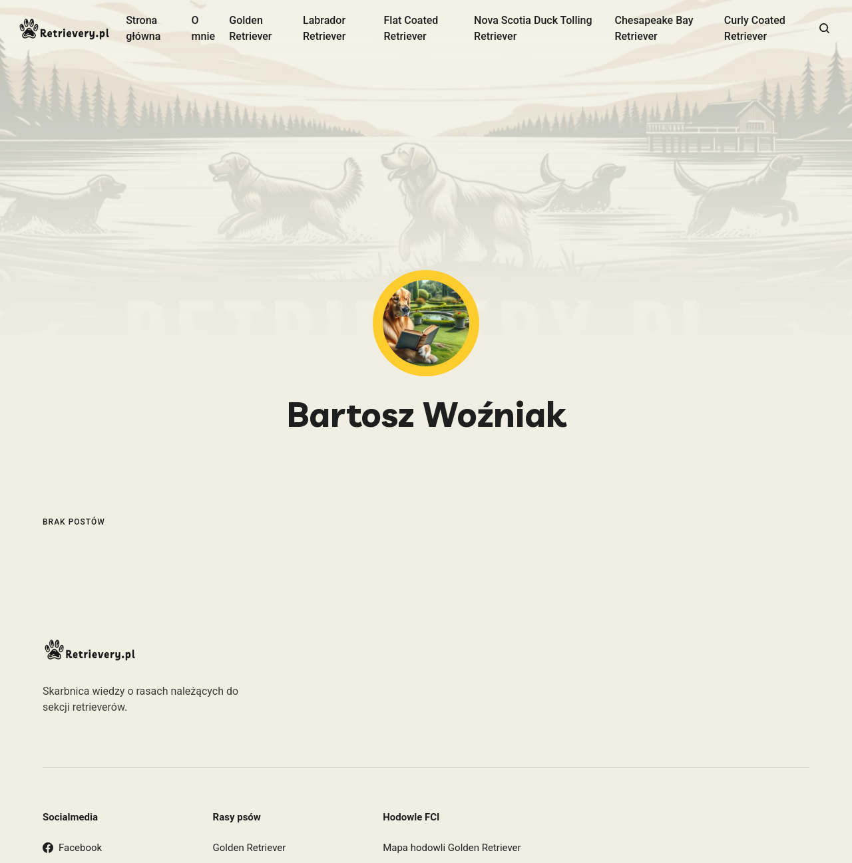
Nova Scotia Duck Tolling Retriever (533, 28)
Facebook (72, 848)
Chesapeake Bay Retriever (653, 28)
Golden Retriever (250, 28)
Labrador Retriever (324, 28)
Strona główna (143, 28)
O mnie (204, 28)
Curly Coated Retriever (754, 28)
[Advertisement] (426, 170)
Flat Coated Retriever (410, 28)
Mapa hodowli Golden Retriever (452, 848)
